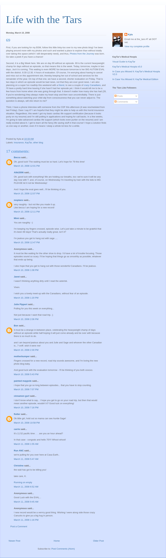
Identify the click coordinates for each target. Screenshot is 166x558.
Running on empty (23, 482)
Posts (118, 96)
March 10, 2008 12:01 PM (27, 166)
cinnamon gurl (21, 396)
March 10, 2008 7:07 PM (26, 389)
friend (61, 85)
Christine (19, 465)
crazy (86, 85)
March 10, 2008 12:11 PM (27, 211)
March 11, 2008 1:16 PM (26, 520)
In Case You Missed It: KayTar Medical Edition (135, 79)
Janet (17, 276)
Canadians (95, 85)
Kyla (130, 34)
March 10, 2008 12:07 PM (27, 193)
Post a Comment (18, 526)
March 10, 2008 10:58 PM (27, 422)
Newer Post (14, 541)
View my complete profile (136, 46)
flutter (17, 414)
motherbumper (22, 356)
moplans (18, 200)
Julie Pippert (20, 304)
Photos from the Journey (82, 53)
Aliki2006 (19, 172)
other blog (38, 142)
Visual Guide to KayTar (123, 61)
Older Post (98, 541)
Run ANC (19, 450)
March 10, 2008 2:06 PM (26, 319)
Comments (121, 101)
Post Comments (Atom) (63, 548)
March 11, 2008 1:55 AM (26, 444)
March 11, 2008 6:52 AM (26, 486)
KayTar (28, 142)
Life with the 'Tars (44, 19)
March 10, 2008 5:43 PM (26, 374)
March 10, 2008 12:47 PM (27, 242)
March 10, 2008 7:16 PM (26, 407)
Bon (16, 325)
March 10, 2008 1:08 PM (26, 270)
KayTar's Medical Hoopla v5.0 (127, 66)
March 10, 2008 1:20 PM (26, 297)
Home (57, 541)
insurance (19, 142)
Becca (17, 157)
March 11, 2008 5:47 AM (26, 459)
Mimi (16, 218)
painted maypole (23, 381)
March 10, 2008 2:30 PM (26, 350)
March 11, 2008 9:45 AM (26, 501)
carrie (17, 429)
